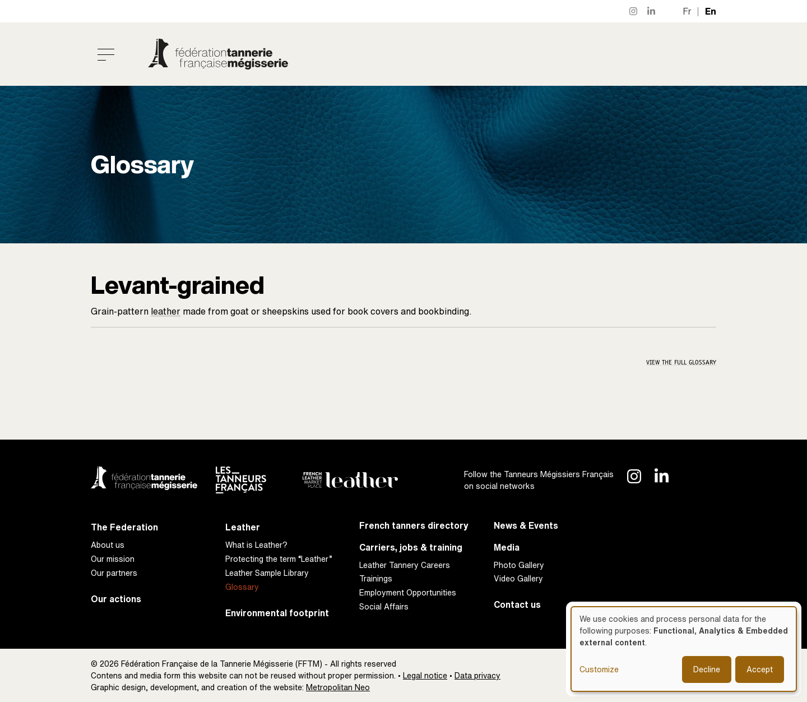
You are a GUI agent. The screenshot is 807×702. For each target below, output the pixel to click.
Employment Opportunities (407, 592)
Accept (759, 669)
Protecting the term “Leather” (278, 559)
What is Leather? (256, 545)
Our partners (114, 573)
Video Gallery (518, 578)
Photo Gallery (519, 565)
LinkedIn (651, 11)
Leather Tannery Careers (404, 565)
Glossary (242, 587)
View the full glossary (681, 362)
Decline (706, 669)
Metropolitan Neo (338, 687)
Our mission (112, 559)
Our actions (116, 599)
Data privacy (477, 675)
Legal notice (425, 675)
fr (687, 11)
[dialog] (684, 649)
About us (107, 545)
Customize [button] (599, 669)
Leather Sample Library (267, 573)
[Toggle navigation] (106, 54)
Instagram (633, 11)
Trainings (375, 578)
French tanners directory (414, 525)
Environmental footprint (277, 613)
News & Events (526, 525)
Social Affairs (384, 606)
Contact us (517, 604)
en (710, 11)
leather (165, 311)
